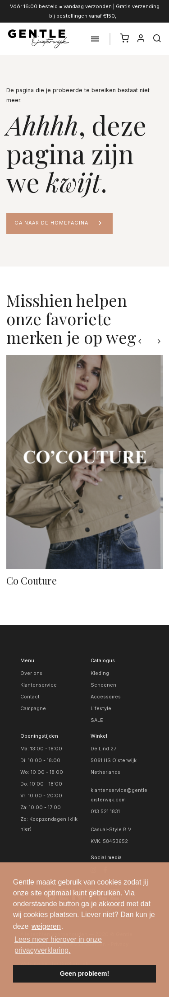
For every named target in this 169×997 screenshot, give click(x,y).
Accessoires (106, 697)
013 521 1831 (105, 811)
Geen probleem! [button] (85, 973)
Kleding (100, 673)
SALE (97, 720)
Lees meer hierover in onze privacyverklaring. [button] (58, 945)
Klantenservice (38, 685)
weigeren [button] (46, 926)
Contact (30, 697)
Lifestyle (101, 708)
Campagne (33, 708)
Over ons (31, 673)
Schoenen (103, 685)
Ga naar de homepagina (51, 223)
